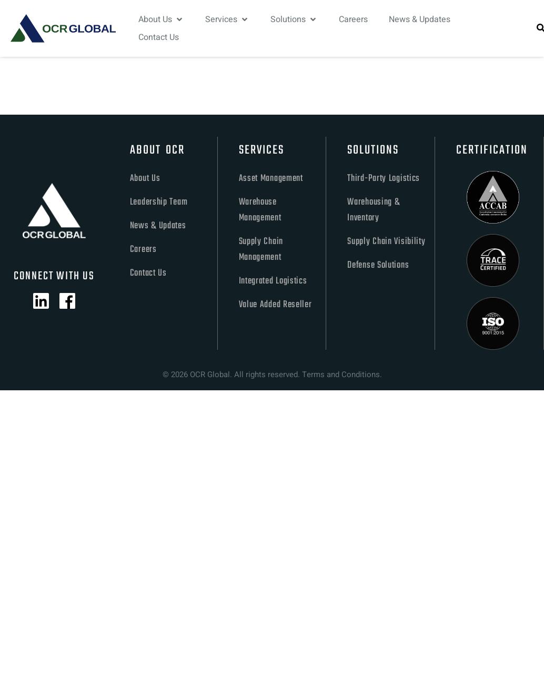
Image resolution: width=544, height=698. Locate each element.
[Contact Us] (158, 37)
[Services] (227, 19)
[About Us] (161, 19)
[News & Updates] (419, 19)
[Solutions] (294, 19)
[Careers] (353, 19)
